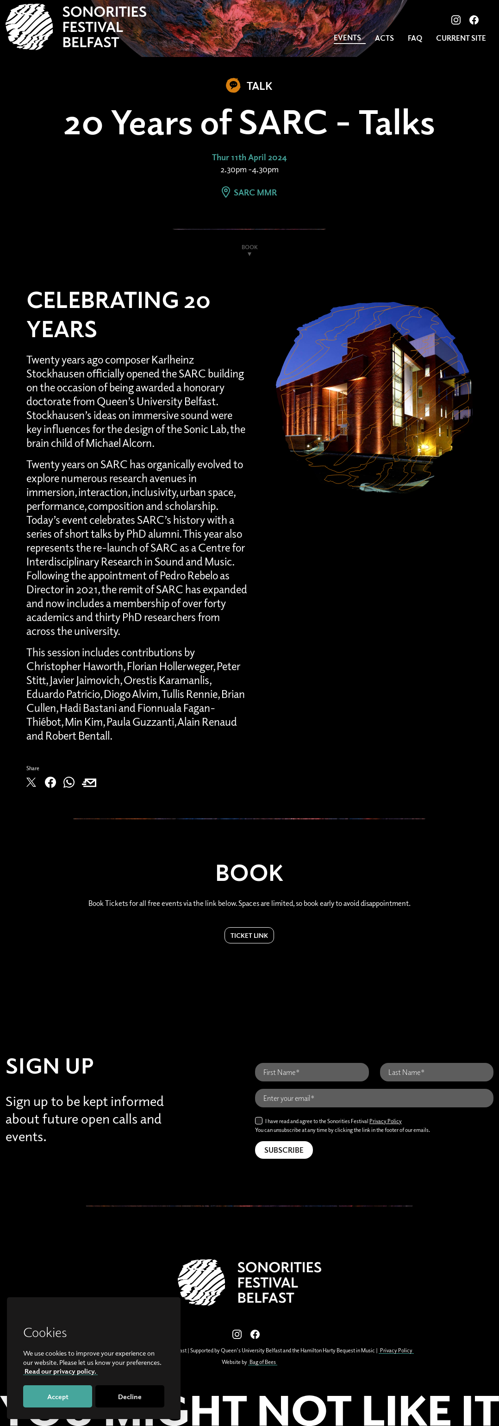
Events (347, 37)
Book (250, 247)
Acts (384, 38)
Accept (58, 1396)
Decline (130, 1396)
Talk (249, 85)
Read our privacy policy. (60, 1371)
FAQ (415, 38)
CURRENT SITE (461, 38)
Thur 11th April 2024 (249, 157)
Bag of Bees (263, 1361)
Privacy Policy (385, 1121)
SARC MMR (249, 192)
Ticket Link (249, 935)
